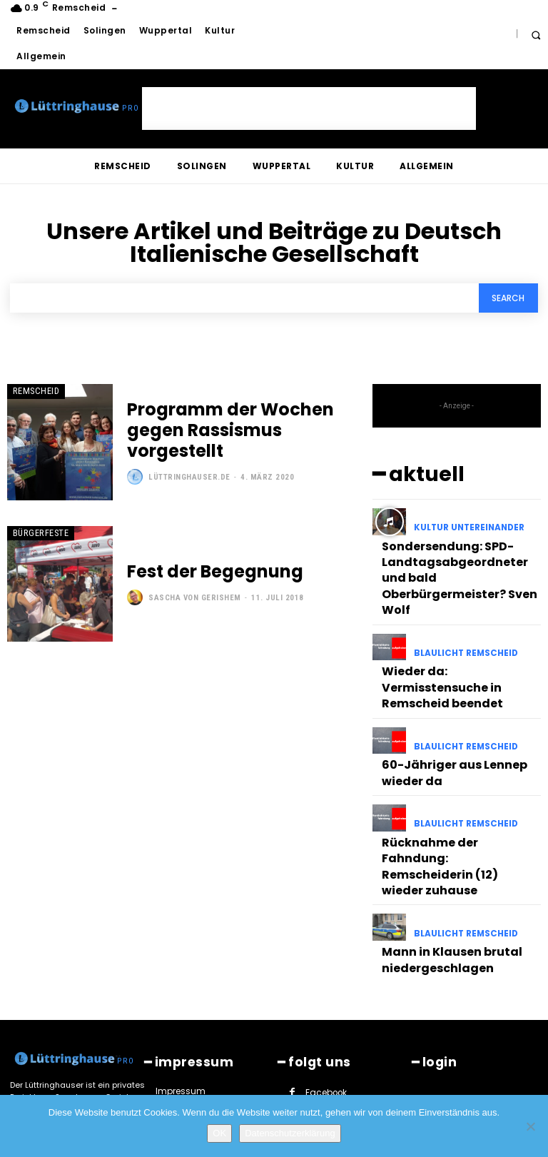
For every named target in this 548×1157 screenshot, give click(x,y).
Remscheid (32, 391)
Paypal (319, 1029)
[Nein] (530, 1126)
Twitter (318, 1052)
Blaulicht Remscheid (463, 618)
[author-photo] (136, 464)
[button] (535, 34)
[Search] (507, 298)
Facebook (325, 985)
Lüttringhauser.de (189, 464)
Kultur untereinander (466, 524)
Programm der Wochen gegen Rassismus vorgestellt (237, 431)
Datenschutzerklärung (290, 1133)
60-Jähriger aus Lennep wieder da (444, 707)
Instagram (326, 1007)
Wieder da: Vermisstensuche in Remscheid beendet (456, 638)
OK (219, 1133)
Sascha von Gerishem (194, 597)
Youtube (384, 1052)
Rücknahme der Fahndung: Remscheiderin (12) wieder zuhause (451, 783)
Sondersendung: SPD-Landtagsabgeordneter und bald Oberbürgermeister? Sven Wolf (455, 556)
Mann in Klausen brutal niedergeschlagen (441, 858)
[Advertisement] (309, 108)
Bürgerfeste (36, 532)
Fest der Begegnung (200, 573)
